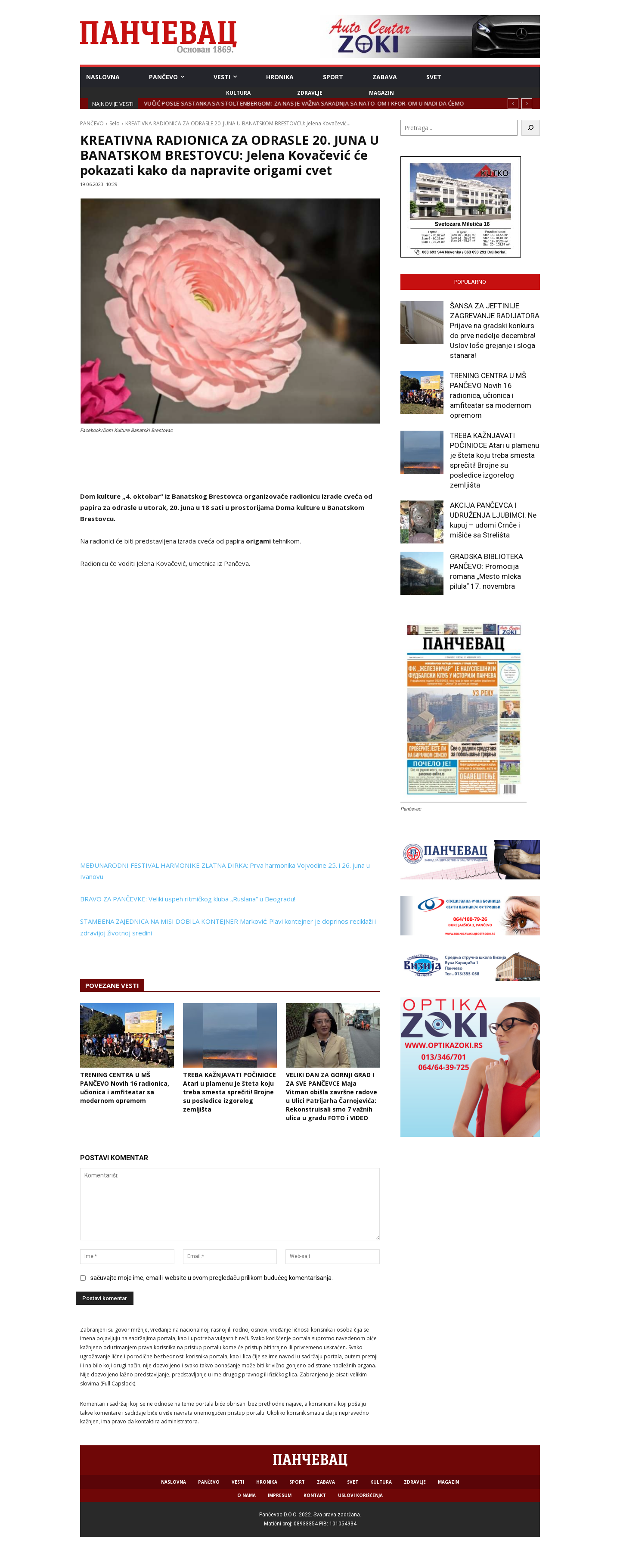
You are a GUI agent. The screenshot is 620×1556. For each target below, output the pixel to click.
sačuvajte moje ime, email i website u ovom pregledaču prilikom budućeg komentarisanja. (211, 1277)
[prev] (513, 103)
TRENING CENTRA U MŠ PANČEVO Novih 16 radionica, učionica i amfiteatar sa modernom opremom (124, 1088)
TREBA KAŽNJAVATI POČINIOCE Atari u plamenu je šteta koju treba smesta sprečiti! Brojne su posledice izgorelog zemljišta (229, 1092)
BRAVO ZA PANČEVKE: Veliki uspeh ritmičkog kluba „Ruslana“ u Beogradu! (187, 898)
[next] (526, 103)
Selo (114, 123)
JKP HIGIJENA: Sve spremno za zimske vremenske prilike (225, 103)
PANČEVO (92, 123)
